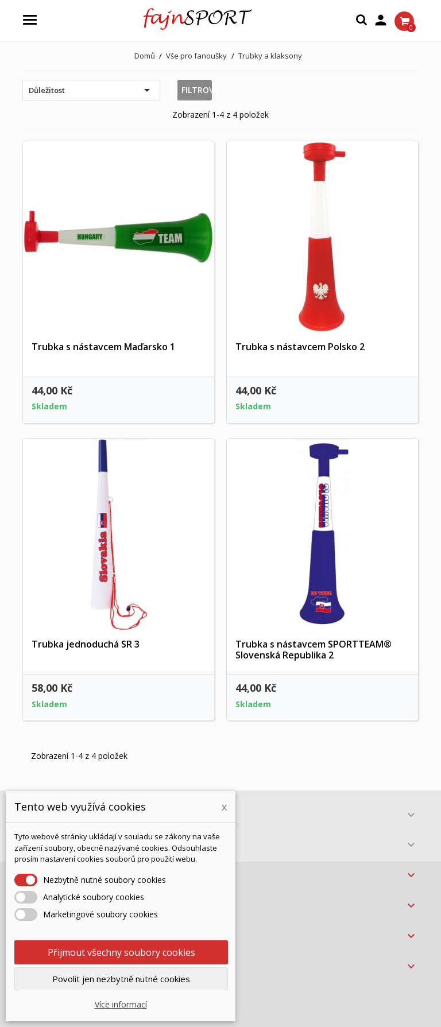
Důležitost (91, 90)
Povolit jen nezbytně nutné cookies (121, 979)
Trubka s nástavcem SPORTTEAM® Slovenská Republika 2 (313, 650)
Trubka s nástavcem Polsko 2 (300, 346)
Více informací (121, 1004)
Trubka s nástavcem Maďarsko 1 (103, 346)
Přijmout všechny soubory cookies (121, 952)
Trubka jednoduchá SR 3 (86, 644)
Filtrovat (196, 89)
